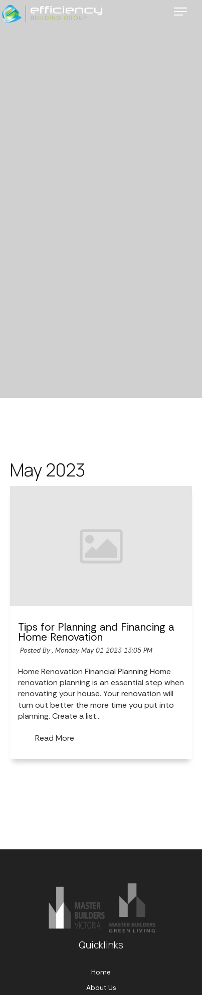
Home (101, 972)
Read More (54, 738)
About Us (101, 987)
